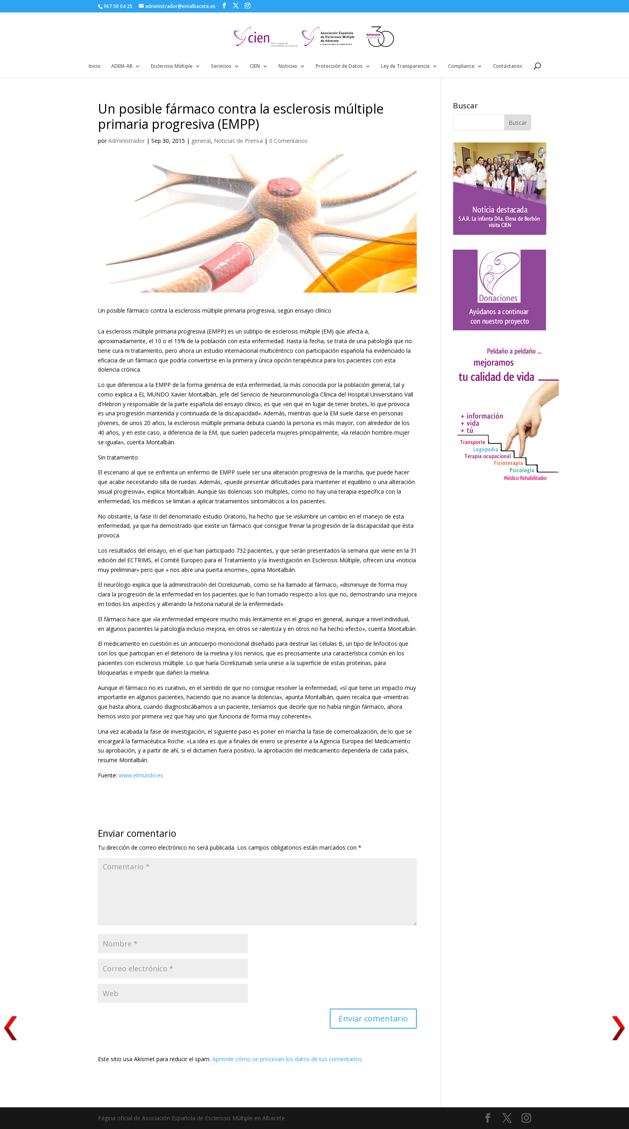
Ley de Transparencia (405, 66)
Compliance (461, 66)
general (201, 140)
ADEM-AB (121, 66)
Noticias (287, 66)
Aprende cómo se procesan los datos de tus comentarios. (287, 1059)
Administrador (126, 140)
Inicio (95, 66)
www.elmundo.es (141, 775)
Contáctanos (507, 66)
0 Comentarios (288, 140)
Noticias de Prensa (238, 140)
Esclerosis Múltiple (172, 66)
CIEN (255, 66)
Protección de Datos (339, 66)
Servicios (221, 66)
